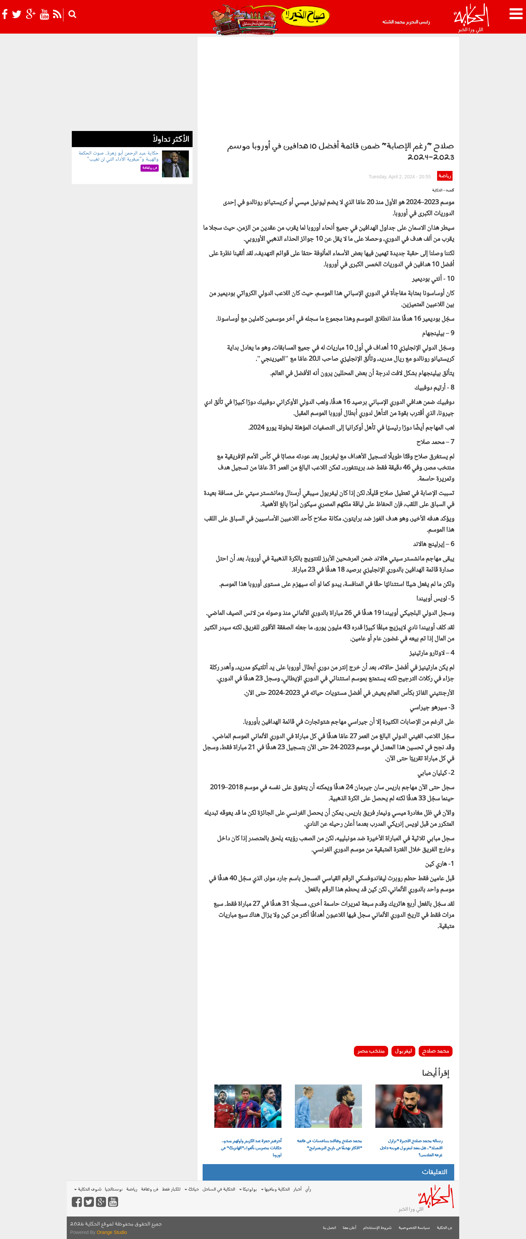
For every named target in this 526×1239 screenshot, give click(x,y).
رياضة (444, 176)
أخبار (297, 1189)
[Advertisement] (328, 87)
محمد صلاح (435, 1051)
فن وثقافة (149, 1189)
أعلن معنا (349, 1228)
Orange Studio (112, 1232)
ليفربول (403, 1051)
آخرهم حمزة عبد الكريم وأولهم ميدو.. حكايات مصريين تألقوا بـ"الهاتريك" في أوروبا (251, 1148)
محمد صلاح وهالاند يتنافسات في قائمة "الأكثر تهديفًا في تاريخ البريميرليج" (329, 1144)
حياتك (192, 1189)
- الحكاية (438, 190)
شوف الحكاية (88, 1189)
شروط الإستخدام (377, 1228)
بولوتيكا (248, 1189)
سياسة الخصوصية (414, 1228)
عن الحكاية (445, 1228)
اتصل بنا (329, 1228)
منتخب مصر (371, 1051)
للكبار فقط (171, 1189)
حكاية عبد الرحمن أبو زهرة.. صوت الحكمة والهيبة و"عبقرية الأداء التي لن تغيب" (118, 156)
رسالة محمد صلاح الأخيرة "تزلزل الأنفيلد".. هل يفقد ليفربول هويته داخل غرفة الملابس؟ (411, 1148)
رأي (308, 1189)
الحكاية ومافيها (275, 1189)
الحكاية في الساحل (218, 1189)
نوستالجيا (114, 1189)
